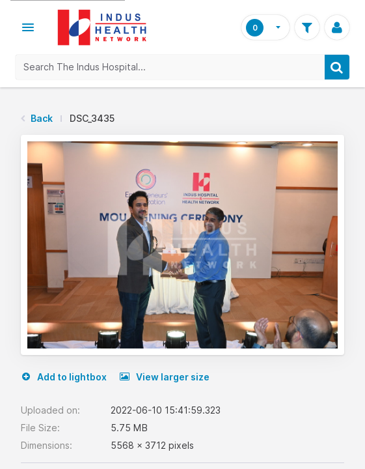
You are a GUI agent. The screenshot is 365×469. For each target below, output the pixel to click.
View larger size (165, 376)
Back (42, 118)
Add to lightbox (64, 376)
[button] (28, 27)
